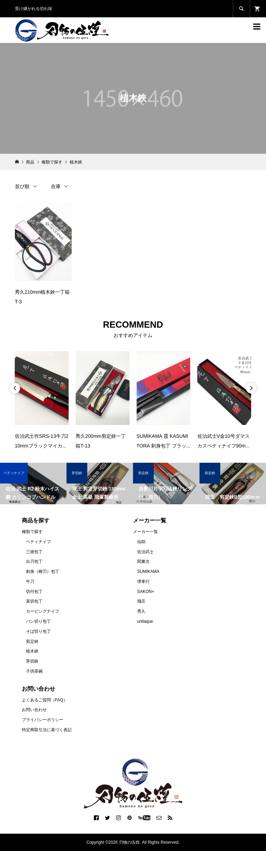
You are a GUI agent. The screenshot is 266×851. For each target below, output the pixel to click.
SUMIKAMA (148, 571)
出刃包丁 (34, 561)
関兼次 (143, 561)
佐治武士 (145, 551)
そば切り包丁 (38, 631)
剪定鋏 (32, 641)
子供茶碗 (34, 671)
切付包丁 (34, 591)
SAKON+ (145, 591)
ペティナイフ (38, 541)
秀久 (141, 611)
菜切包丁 (34, 601)
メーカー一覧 (145, 531)
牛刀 (30, 581)
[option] (42, 401)
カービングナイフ (42, 611)
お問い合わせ (34, 709)
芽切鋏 (32, 661)
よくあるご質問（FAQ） (45, 700)
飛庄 (141, 601)
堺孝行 (143, 581)
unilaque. (145, 621)
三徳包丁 (34, 551)
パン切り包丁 (38, 621)
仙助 (141, 541)
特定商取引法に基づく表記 (47, 729)
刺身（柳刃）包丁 (42, 571)
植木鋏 (32, 651)
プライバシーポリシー (42, 719)
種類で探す (32, 531)
